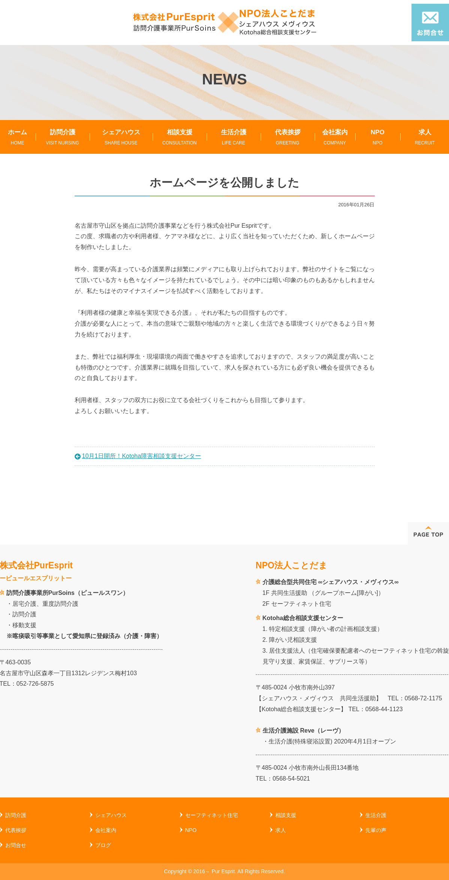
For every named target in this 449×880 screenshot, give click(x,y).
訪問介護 (63, 138)
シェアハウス (121, 138)
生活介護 (234, 138)
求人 (280, 830)
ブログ (103, 845)
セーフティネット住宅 (211, 815)
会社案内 (335, 138)
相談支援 (180, 138)
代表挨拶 (288, 138)
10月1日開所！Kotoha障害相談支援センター (141, 456)
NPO (377, 138)
